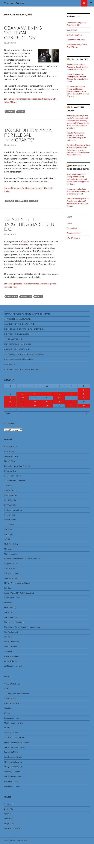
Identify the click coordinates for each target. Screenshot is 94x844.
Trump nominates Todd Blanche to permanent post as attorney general (78, 191)
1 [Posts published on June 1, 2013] (83, 390)
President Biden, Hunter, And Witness (77, 45)
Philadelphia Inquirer (13, 762)
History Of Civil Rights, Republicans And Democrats (27, 314)
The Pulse (8, 637)
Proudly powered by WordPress (15, 841)
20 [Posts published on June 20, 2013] (59, 401)
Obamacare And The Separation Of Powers (22, 369)
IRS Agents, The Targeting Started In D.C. (29, 224)
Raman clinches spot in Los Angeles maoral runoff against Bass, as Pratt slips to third (78, 202)
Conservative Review (13, 476)
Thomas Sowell (10, 646)
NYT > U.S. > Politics (78, 59)
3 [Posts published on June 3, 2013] (22, 394)
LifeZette (8, 529)
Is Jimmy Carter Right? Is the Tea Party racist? (24, 354)
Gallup (7, 713)
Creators (8, 485)
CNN (6, 688)
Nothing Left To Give (13, 339)
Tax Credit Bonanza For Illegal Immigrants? (27, 135)
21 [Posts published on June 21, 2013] (71, 401)
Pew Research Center (13, 757)
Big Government (11, 456)
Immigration (21, 201)
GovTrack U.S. (10, 505)
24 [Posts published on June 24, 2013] (22, 405)
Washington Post (11, 781)
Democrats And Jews (76, 39)
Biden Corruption (74, 35)
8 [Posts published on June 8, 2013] (83, 394)
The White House (11, 641)
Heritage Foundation (13, 510)
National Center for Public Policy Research (22, 559)
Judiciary (10, 112)
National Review (11, 563)
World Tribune (10, 661)
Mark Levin (8, 534)
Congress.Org (10, 471)
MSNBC (7, 728)
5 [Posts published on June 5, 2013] (47, 394)
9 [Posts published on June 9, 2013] (10, 398)
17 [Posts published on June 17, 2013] (22, 401)
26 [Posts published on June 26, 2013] (47, 405)
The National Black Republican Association (22, 627)
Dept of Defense (11, 490)
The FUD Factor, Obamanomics (17, 344)
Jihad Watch (9, 524)
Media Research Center (14, 723)
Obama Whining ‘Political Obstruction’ (23, 32)
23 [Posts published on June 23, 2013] (10, 405)
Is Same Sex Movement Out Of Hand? (19, 324)
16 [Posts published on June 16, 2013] (10, 401)
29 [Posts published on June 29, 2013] (84, 405)
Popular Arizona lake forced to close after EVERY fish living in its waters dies (76, 136)
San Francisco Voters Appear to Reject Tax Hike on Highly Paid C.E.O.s (77, 66)
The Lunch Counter (14, 3)
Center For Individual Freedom (17, 466)
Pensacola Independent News (16, 742)
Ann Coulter (9, 451)
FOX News (8, 708)
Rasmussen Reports (12, 771)
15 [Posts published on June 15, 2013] (84, 398)
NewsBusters (9, 568)
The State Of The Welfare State (17, 334)
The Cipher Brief (11, 617)
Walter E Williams (11, 656)
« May (7, 413)
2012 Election (26, 296)
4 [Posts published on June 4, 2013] (34, 394)
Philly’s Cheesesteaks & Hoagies (17, 583)
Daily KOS (8, 809)
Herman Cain (9, 515)
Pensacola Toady (11, 752)
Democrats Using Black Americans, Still (76, 23)
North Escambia (11, 573)
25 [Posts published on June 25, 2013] (35, 405)
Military (7, 549)
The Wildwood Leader (13, 776)
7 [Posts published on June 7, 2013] (71, 394)
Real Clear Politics (12, 598)
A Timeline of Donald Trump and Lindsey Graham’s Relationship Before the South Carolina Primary (78, 91)
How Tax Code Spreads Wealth (17, 319)
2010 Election (11, 296)
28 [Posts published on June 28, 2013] (71, 405)
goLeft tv (7, 814)
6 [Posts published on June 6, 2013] (59, 394)
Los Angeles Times (11, 718)
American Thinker (11, 446)
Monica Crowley (11, 554)
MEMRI (7, 539)
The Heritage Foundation (14, 622)
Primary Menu (90, 3)
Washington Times (12, 786)
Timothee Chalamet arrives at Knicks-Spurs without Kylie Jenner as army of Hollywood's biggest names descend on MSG (78, 150)
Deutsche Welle (10, 698)
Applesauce (9, 804)
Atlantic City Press (12, 684)
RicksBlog (8, 818)
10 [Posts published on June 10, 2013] (22, 398)
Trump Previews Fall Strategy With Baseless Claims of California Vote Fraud (77, 78)
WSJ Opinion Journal (13, 666)
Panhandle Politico (12, 578)
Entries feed (72, 228)
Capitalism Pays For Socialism (17, 349)
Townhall (8, 651)
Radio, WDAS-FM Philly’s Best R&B (19, 593)
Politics (21, 112)
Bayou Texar (9, 364)
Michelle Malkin (11, 544)
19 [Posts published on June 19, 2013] (47, 401)
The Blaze (8, 612)
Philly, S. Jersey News (13, 767)
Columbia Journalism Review (16, 693)
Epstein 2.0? (72, 30)
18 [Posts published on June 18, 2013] (35, 401)
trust (25, 241)
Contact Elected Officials (14, 480)
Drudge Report (10, 495)
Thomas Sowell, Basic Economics (18, 359)
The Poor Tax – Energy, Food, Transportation (24, 329)
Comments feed (73, 233)
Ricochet (8, 602)
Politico (7, 588)
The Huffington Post (12, 828)
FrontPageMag (10, 500)
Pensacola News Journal (14, 747)
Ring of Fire (9, 823)
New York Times (11, 732)
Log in (69, 223)
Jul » (87, 413)
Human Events (10, 519)
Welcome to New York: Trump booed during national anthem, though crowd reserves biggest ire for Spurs (78, 179)
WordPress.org (73, 238)
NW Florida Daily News (14, 737)
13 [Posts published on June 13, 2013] (59, 398)
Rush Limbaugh (10, 607)
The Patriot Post (11, 632)
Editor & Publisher (12, 703)
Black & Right (9, 461)
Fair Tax (9, 201)
